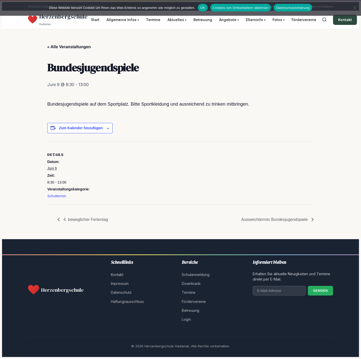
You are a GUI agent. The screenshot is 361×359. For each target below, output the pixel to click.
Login (186, 319)
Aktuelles (177, 20)
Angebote (229, 20)
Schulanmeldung (195, 274)
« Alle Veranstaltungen (69, 47)
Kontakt (345, 20)
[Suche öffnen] (324, 20)
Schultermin (56, 196)
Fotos (278, 20)
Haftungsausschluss (127, 301)
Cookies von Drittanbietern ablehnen (240, 8)
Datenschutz (121, 292)
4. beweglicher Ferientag (85, 219)
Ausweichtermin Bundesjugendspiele (275, 219)
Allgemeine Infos (123, 20)
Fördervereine (304, 20)
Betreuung (202, 20)
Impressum (120, 283)
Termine (153, 20)
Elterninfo (255, 20)
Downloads (191, 283)
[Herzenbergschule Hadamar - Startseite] (57, 20)
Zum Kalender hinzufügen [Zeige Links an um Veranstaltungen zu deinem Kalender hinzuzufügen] (81, 128)
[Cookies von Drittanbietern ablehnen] (354, 7)
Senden (320, 290)
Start (95, 20)
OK (202, 8)
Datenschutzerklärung (292, 8)
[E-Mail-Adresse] (279, 291)
